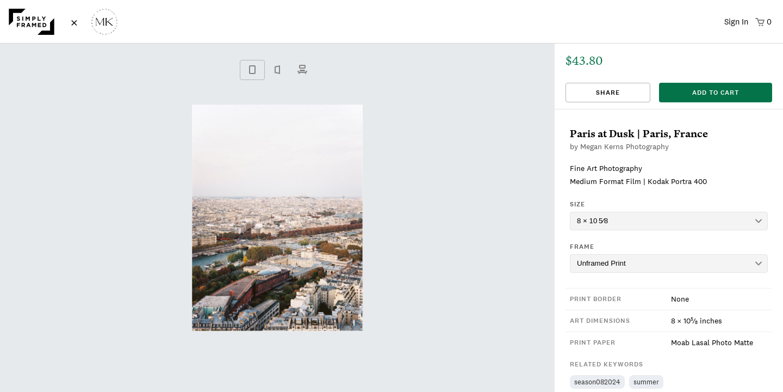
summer (646, 382)
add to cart (715, 92)
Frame (582, 246)
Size (577, 204)
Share (608, 92)
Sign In (736, 21)
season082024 (597, 382)
